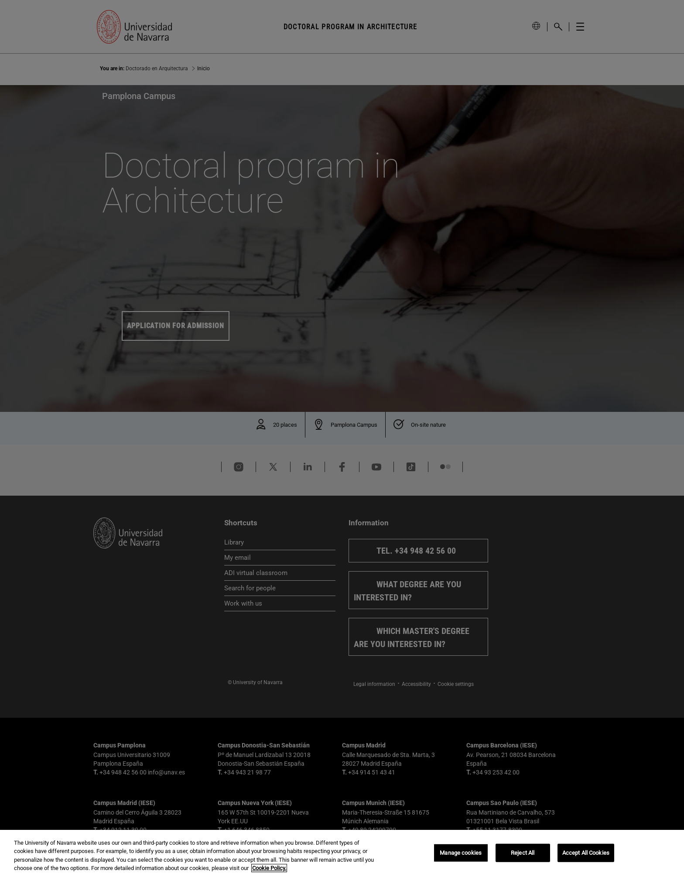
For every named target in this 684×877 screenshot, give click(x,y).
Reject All (522, 853)
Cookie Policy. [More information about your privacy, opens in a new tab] (269, 868)
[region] (342, 853)
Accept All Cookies (585, 853)
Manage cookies (461, 853)
